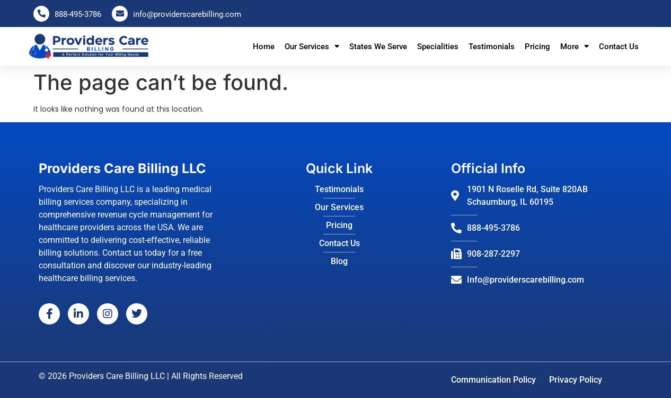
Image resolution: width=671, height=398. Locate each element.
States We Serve (378, 46)
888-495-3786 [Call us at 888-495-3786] (78, 14)
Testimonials (492, 46)
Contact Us (619, 46)
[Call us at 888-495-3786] (41, 14)
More (574, 46)
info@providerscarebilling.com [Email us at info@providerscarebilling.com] (187, 14)
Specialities (437, 46)
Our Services (312, 46)
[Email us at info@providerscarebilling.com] (120, 14)
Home (264, 46)
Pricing (537, 46)
